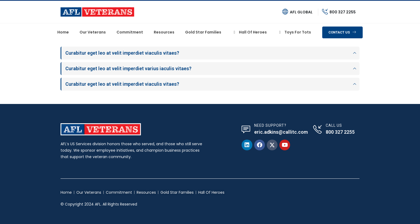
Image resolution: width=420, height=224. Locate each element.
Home (63, 32)
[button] (342, 32)
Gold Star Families (203, 32)
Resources (164, 32)
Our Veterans (93, 32)
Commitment (130, 32)
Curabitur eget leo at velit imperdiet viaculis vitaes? (122, 53)
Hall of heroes (249, 32)
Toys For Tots (294, 32)
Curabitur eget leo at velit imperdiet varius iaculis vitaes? (128, 68)
